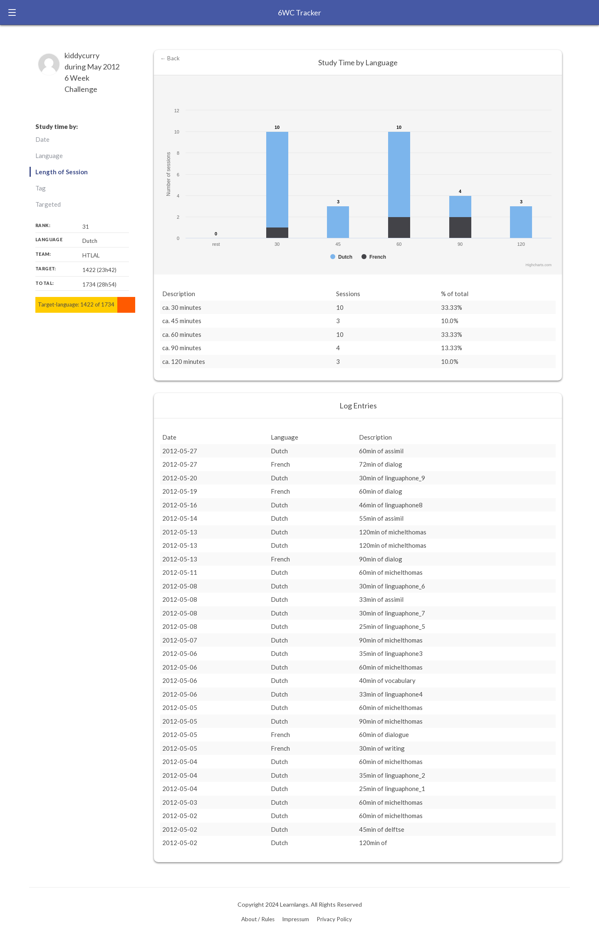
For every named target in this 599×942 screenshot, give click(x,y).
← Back (170, 58)
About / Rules (258, 919)
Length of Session (61, 172)
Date (42, 139)
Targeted (48, 204)
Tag (40, 188)
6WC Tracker (299, 12)
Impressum (295, 919)
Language (49, 155)
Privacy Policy (334, 919)
